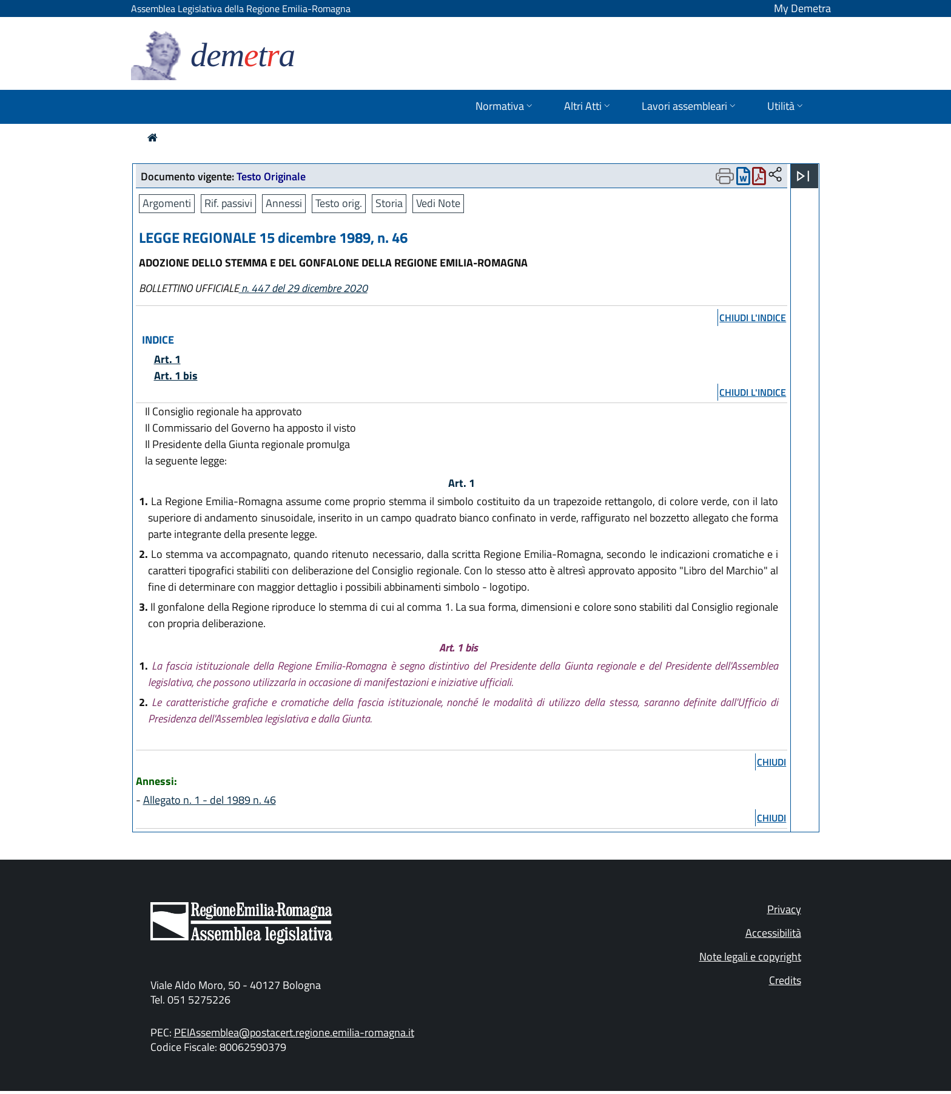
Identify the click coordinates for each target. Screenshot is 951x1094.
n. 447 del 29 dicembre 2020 (303, 288)
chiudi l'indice (752, 317)
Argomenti (167, 203)
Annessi (284, 203)
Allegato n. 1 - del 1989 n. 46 (209, 800)
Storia (389, 203)
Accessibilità (773, 933)
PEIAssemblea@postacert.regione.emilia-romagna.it (294, 1032)
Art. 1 (167, 359)
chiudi (771, 762)
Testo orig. (338, 203)
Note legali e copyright (750, 956)
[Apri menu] (803, 176)
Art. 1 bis (176, 375)
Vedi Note (438, 203)
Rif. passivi (228, 203)
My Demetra (802, 8)
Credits (785, 980)
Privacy (784, 909)
